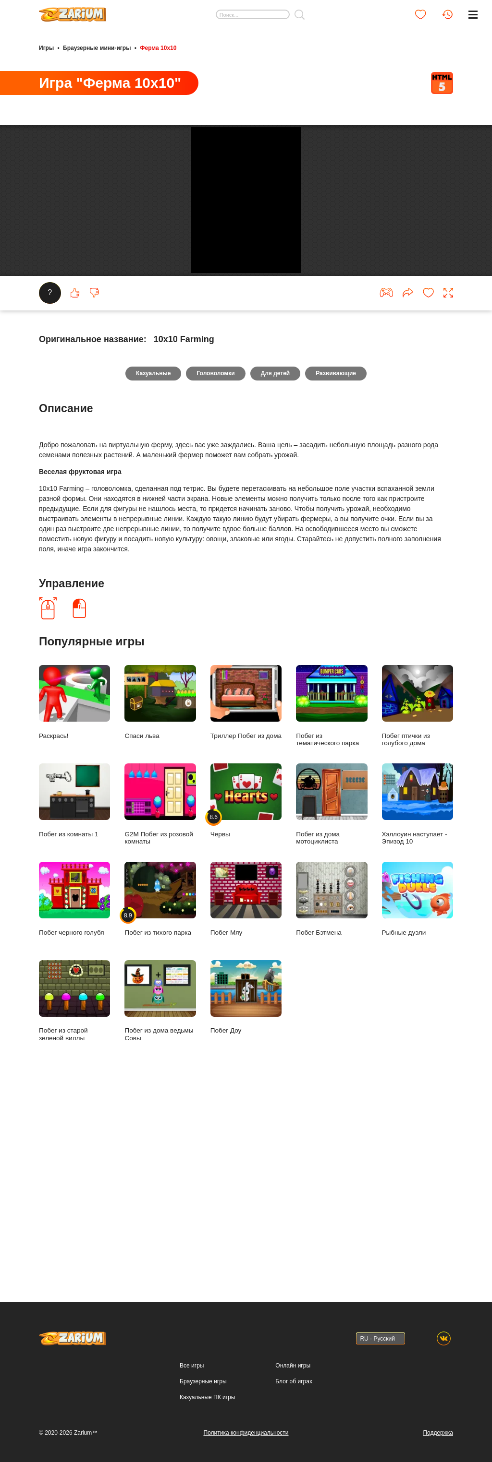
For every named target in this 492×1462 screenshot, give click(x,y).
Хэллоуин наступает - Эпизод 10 (417, 1046)
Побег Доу (246, 1239)
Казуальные (147, 614)
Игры (46, 47)
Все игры (192, 1408)
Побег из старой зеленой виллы (74, 1243)
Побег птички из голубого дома (417, 948)
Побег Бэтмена (331, 1141)
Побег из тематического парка (331, 948)
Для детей (277, 614)
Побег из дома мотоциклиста (331, 1046)
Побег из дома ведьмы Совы (160, 1243)
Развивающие (341, 614)
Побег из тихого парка (160, 1141)
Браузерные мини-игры (97, 47)
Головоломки (214, 614)
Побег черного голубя (74, 1141)
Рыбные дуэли (417, 1141)
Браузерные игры (203, 1424)
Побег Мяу (246, 1141)
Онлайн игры (292, 1408)
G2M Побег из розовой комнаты (160, 1046)
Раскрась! (74, 944)
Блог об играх (293, 1424)
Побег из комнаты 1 (74, 1043)
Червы (246, 1043)
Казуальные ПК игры (207, 1440)
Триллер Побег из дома (246, 944)
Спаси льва (160, 944)
